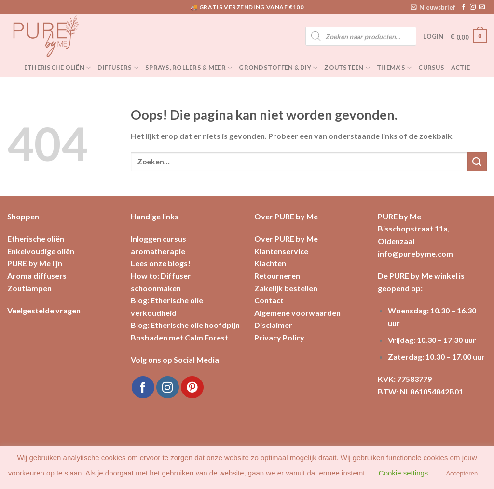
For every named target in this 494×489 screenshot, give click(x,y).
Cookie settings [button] (403, 473)
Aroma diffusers (37, 275)
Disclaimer (273, 324)
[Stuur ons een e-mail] (482, 7)
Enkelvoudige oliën (40, 251)
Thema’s (394, 67)
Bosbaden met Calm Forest (179, 337)
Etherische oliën (57, 67)
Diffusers (117, 67)
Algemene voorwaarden (297, 312)
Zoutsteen (347, 67)
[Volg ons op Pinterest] (192, 387)
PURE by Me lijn (34, 263)
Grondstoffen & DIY (278, 67)
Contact (269, 300)
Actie (460, 67)
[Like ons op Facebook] (464, 7)
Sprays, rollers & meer (188, 67)
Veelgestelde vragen (44, 310)
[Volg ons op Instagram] (473, 7)
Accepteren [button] (462, 473)
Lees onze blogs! (161, 263)
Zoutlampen (29, 288)
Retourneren (277, 275)
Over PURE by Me (286, 238)
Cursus (431, 67)
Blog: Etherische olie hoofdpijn (185, 324)
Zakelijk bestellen (285, 288)
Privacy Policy (279, 337)
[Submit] (477, 161)
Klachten (270, 263)
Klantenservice (281, 251)
